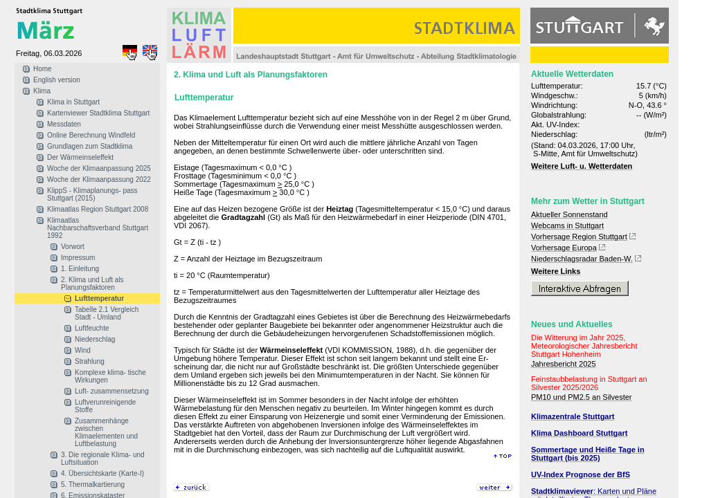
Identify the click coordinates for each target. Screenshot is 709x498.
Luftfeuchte (92, 328)
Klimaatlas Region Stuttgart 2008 (97, 209)
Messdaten (64, 124)
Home (42, 69)
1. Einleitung (80, 269)
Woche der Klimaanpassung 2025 (99, 168)
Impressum (78, 257)
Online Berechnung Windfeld (91, 135)
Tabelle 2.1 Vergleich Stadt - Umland (106, 313)
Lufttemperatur (99, 298)
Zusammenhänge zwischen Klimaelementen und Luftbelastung (106, 432)
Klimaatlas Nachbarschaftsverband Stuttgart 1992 (97, 227)
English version (56, 80)
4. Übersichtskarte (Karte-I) (102, 473)
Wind (83, 350)
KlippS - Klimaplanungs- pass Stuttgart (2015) (92, 194)
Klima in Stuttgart (73, 102)
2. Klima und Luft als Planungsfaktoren (92, 283)
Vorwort (72, 246)
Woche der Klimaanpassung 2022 (99, 179)
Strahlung (90, 361)
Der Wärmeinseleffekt (80, 157)
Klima (42, 91)
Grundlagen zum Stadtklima (89, 146)
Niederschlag (95, 339)
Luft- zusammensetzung (112, 391)
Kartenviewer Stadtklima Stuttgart (98, 113)
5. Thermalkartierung (93, 484)
